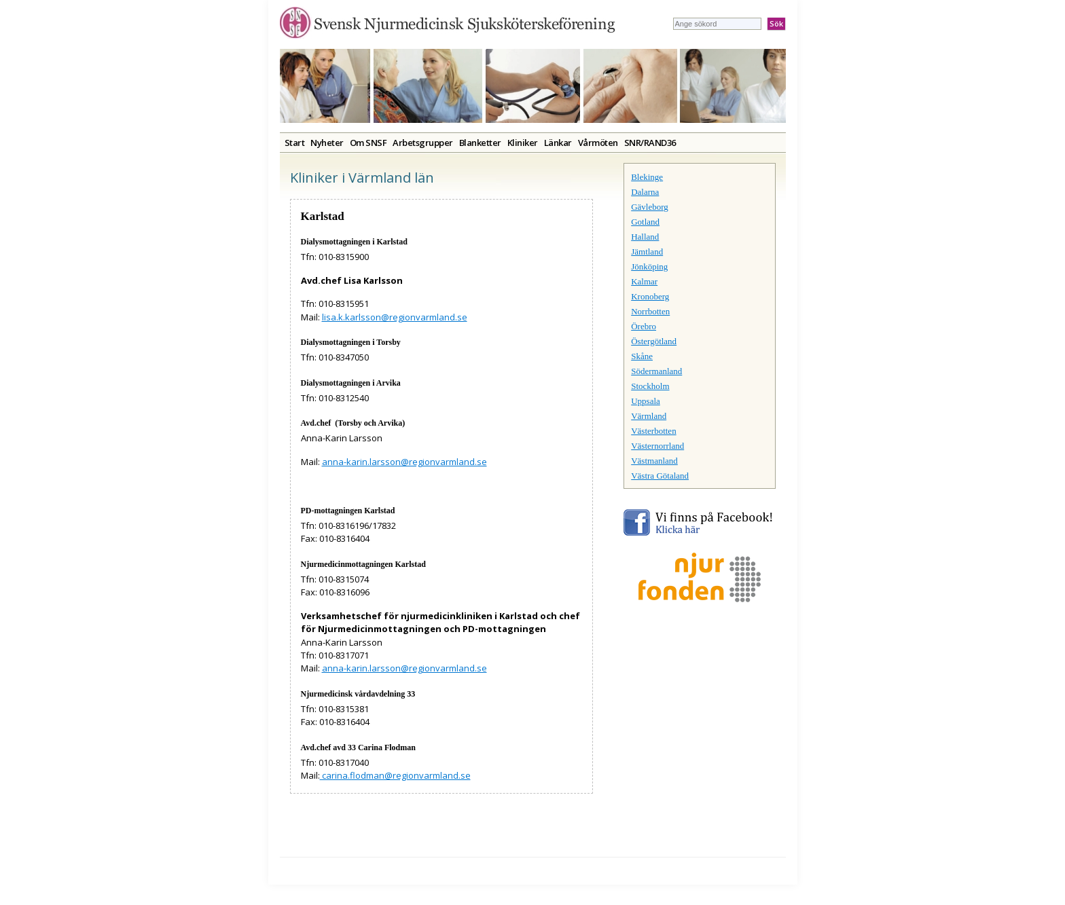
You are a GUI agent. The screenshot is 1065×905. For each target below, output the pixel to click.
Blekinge (647, 177)
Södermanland (656, 371)
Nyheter (327, 142)
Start (295, 142)
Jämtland (647, 251)
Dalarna (645, 192)
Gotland (645, 222)
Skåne (642, 356)
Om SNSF (368, 142)
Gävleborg (649, 207)
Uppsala (645, 401)
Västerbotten (653, 431)
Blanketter (480, 142)
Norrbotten (650, 311)
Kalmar (644, 281)
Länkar (558, 142)
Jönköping (649, 266)
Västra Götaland (660, 475)
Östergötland (653, 341)
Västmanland (654, 461)
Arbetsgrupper (423, 142)
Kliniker (522, 142)
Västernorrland (657, 446)
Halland (645, 237)
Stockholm (650, 386)
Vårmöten (598, 142)
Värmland (648, 416)
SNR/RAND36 (650, 142)
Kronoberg (650, 296)
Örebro (643, 326)
